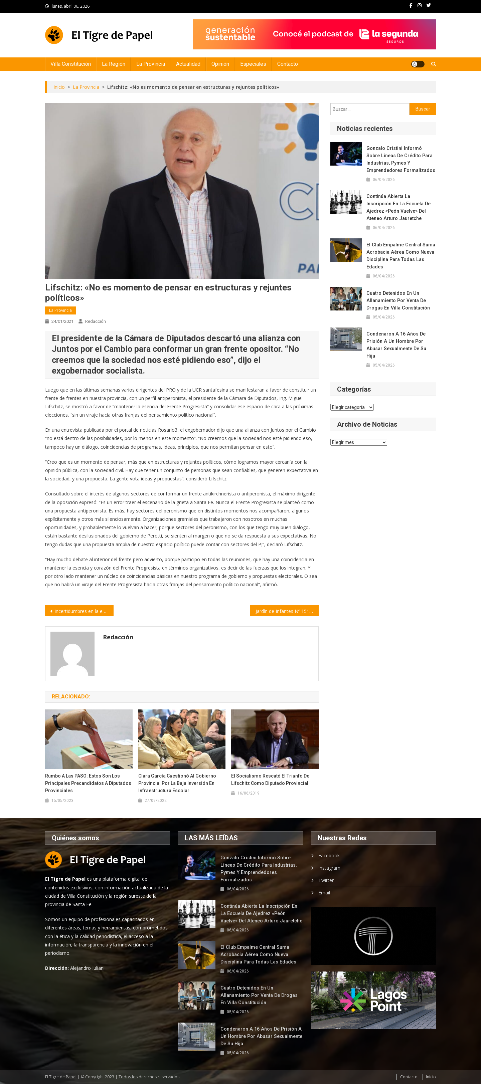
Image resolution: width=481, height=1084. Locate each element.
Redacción (95, 321)
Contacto (287, 64)
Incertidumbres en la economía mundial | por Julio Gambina (84, 611)
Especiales (253, 64)
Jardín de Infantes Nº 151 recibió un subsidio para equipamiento (287, 611)
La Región (113, 64)
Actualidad (188, 64)
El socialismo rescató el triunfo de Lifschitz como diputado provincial (270, 779)
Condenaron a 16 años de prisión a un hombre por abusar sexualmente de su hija (400, 341)
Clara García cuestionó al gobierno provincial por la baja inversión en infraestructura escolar (177, 783)
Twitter (326, 880)
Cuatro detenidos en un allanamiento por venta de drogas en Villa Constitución (397, 300)
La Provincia (150, 64)
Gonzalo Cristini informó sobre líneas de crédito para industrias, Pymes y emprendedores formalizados (400, 159)
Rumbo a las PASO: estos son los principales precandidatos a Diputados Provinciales (88, 783)
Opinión (220, 64)
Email (324, 892)
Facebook (329, 855)
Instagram (329, 868)
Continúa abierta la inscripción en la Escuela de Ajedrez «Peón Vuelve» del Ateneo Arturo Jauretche (401, 207)
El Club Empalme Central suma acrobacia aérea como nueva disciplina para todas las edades (399, 255)
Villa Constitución (70, 64)
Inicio (431, 1077)
